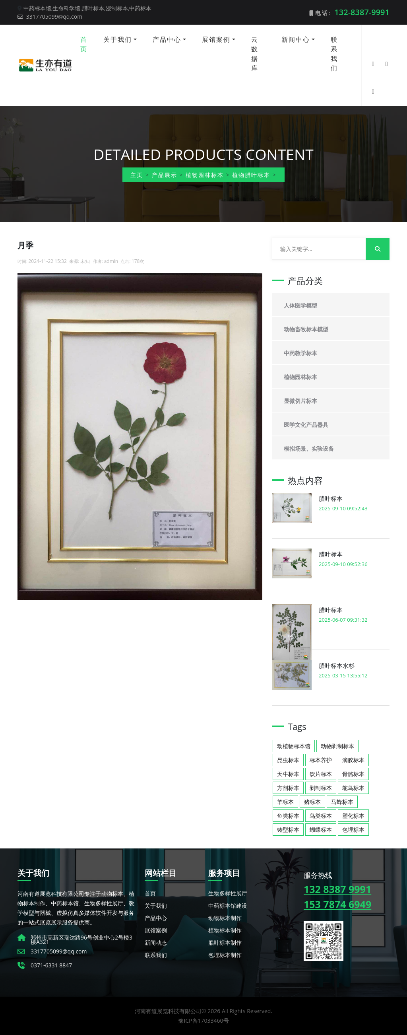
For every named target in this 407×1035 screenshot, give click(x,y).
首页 (83, 44)
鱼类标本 (288, 815)
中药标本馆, (38, 8)
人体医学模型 (300, 305)
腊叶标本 (331, 498)
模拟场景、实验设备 (309, 448)
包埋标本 (353, 829)
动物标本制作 (225, 918)
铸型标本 (288, 829)
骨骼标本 (353, 774)
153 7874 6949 (337, 904)
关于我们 (117, 39)
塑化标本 (353, 815)
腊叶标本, (94, 8)
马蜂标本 (342, 801)
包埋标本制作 (225, 955)
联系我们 (334, 53)
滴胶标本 (353, 760)
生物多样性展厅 (227, 893)
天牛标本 (288, 774)
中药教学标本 (300, 353)
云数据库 (254, 53)
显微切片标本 (300, 401)
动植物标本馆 (293, 746)
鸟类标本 (321, 815)
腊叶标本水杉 (337, 665)
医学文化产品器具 (306, 424)
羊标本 (285, 801)
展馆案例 (216, 39)
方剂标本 (288, 788)
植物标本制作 (225, 930)
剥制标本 (321, 788)
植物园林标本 (205, 175)
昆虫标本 (288, 760)
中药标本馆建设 (227, 905)
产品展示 (164, 175)
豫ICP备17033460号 (203, 1020)
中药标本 (140, 8)
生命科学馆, (67, 8)
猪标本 (312, 801)
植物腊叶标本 (251, 175)
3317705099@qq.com (49, 16)
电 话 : (349, 12)
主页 (136, 175)
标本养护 (321, 760)
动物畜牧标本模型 (306, 329)
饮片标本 (321, 774)
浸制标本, (118, 8)
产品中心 (167, 39)
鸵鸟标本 (353, 788)
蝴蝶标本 (321, 829)
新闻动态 (156, 942)
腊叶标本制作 (225, 942)
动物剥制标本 (337, 746)
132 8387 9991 (337, 889)
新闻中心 (295, 39)
